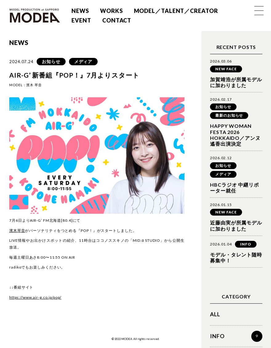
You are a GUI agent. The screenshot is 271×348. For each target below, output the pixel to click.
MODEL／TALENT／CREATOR (176, 10)
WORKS (111, 10)
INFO (245, 244)
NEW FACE (226, 69)
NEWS (80, 10)
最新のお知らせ (229, 115)
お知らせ (51, 61)
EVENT (81, 20)
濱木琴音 (17, 230)
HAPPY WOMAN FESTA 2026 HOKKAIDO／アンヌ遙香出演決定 (235, 135)
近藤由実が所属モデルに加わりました (236, 225)
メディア (83, 61)
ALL (215, 314)
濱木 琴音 (34, 85)
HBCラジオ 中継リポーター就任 (234, 187)
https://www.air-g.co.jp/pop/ (35, 297)
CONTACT (116, 20)
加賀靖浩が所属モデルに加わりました (236, 82)
